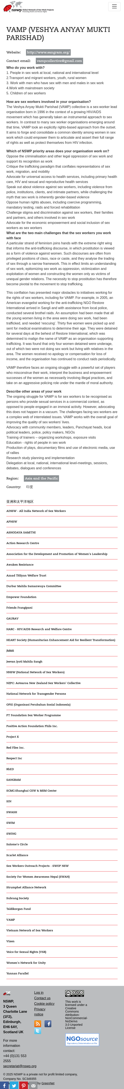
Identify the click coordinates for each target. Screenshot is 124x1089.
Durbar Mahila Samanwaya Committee (33, 586)
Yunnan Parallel (17, 973)
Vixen (10, 941)
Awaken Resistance (19, 564)
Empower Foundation (21, 597)
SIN (8, 801)
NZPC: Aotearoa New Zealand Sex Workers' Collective (43, 683)
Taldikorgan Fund (18, 909)
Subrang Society (17, 898)
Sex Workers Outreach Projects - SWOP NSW (37, 866)
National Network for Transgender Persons (36, 694)
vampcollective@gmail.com (59, 61)
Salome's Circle (17, 844)
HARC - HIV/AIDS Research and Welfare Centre (39, 629)
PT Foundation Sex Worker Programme (33, 715)
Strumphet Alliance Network (26, 887)
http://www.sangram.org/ (48, 52)
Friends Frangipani (19, 607)
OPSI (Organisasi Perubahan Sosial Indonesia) (38, 704)
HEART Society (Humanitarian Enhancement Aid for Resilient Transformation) (60, 640)
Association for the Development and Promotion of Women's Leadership (56, 554)
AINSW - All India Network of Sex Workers (36, 511)
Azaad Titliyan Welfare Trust (26, 575)
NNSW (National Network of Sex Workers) (35, 672)
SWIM (10, 823)
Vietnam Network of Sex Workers (29, 930)
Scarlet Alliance (17, 855)
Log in (39, 992)
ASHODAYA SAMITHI (21, 532)
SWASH (11, 812)
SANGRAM (13, 780)
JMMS (10, 651)
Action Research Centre (22, 543)
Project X (12, 737)
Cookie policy (44, 1003)
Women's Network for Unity (26, 963)
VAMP (10, 920)
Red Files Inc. (15, 747)
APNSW (11, 521)
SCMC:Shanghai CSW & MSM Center (31, 790)
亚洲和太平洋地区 (20, 502)
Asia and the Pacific (41, 478)
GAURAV (12, 618)
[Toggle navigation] (114, 6)
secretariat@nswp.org (19, 1066)
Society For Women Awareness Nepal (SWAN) (38, 877)
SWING (11, 833)
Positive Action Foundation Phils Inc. (32, 726)
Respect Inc (14, 758)
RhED (10, 769)
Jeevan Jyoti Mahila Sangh (24, 661)
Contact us (42, 998)
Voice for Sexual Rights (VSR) (26, 952)
